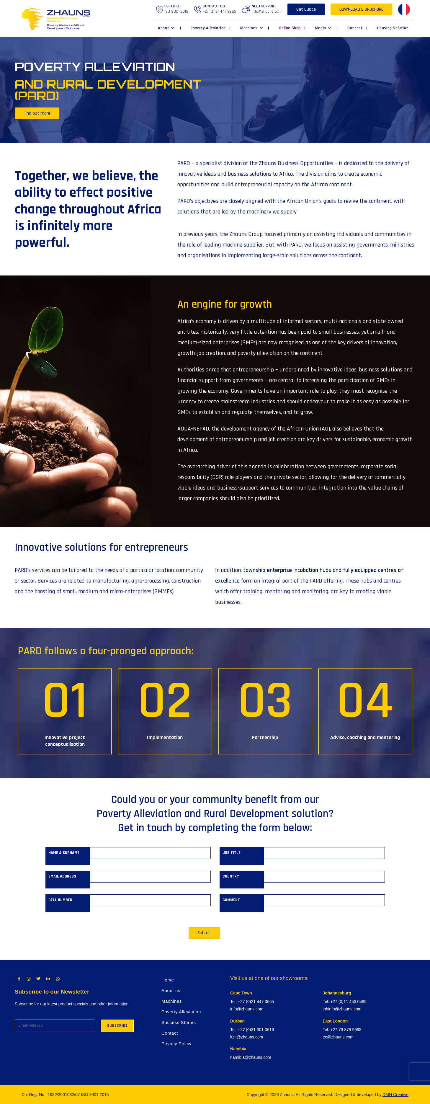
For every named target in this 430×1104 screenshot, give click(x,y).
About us (170, 990)
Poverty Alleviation (181, 1011)
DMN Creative (395, 1094)
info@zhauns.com (267, 11)
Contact (169, 1032)
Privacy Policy (176, 1043)
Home (167, 979)
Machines (171, 1001)
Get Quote (306, 9)
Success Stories (178, 1022)
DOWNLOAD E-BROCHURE (361, 9)
